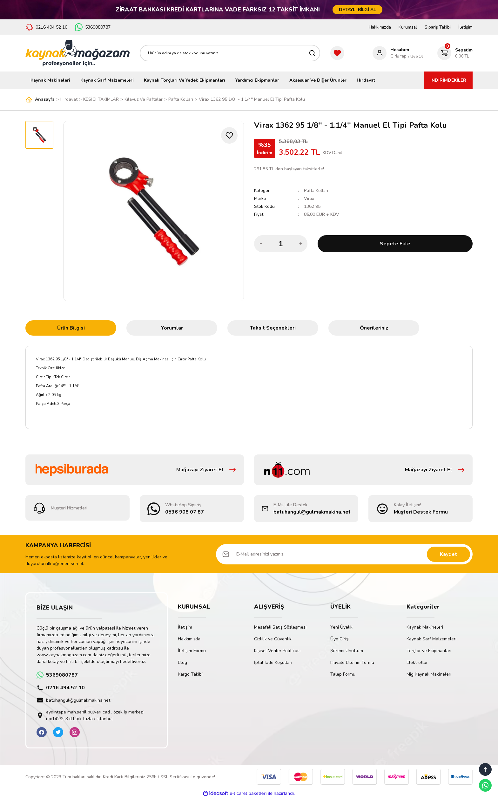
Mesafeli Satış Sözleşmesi (280, 627)
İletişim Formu (192, 651)
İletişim (465, 27)
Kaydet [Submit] (448, 554)
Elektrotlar (417, 662)
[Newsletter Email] (344, 554)
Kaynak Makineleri (425, 627)
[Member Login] (391, 53)
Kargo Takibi (190, 674)
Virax (309, 198)
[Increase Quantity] (300, 243)
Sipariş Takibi (438, 27)
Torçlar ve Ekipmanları (429, 651)
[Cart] (455, 53)
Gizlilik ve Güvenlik (273, 639)
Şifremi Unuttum (346, 651)
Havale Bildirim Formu (352, 662)
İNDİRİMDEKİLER (448, 80)
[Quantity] (280, 243)
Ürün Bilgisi (71, 327)
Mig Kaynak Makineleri (429, 674)
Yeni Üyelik (341, 627)
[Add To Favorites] (229, 135)
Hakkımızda (380, 27)
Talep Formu (342, 674)
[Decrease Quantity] (260, 243)
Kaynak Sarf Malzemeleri (431, 639)
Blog (182, 662)
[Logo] (77, 53)
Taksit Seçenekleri (273, 327)
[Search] (230, 53)
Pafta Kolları (316, 191)
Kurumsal (408, 27)
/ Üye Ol (415, 56)
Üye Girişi (339, 639)
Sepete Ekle (395, 243)
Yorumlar (172, 327)
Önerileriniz (374, 327)
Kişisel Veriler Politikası (277, 651)
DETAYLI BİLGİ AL (357, 10)
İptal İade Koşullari (273, 662)
